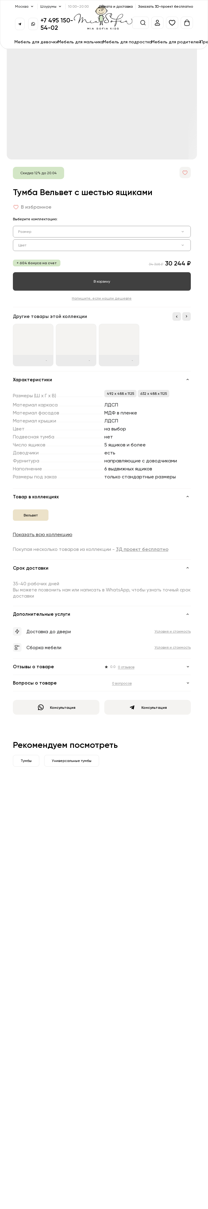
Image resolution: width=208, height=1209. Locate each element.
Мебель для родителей (176, 41)
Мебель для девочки (36, 41)
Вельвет (31, 515)
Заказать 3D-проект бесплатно (165, 6)
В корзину (102, 281)
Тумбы (26, 761)
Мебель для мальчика (80, 41)
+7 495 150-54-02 (56, 24)
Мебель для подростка (127, 41)
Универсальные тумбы (71, 761)
